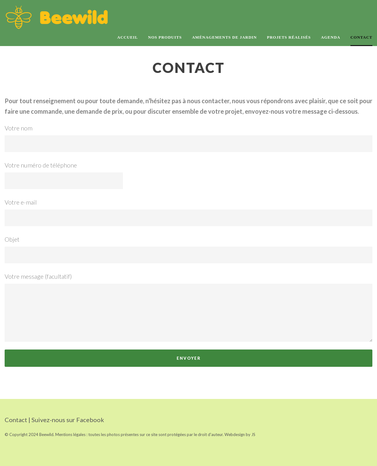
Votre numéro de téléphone (188, 175)
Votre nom (188, 138)
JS (253, 434)
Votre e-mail (188, 212)
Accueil (127, 37)
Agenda (330, 37)
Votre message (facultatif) (188, 307)
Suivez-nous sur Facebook (67, 419)
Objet (188, 249)
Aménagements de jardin (224, 37)
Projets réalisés (289, 37)
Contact (361, 37)
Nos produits (165, 37)
